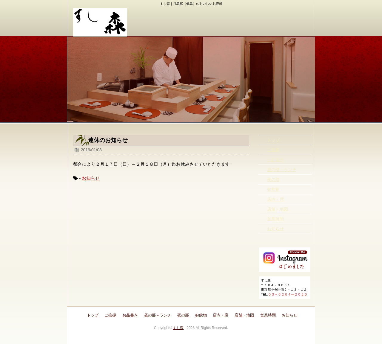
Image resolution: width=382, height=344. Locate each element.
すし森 (178, 328)
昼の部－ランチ (281, 169)
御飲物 (273, 189)
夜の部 (273, 179)
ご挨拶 (273, 149)
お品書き (275, 159)
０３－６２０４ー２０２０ (287, 294)
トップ (273, 140)
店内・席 (275, 199)
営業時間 (275, 219)
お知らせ (91, 178)
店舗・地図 (277, 209)
